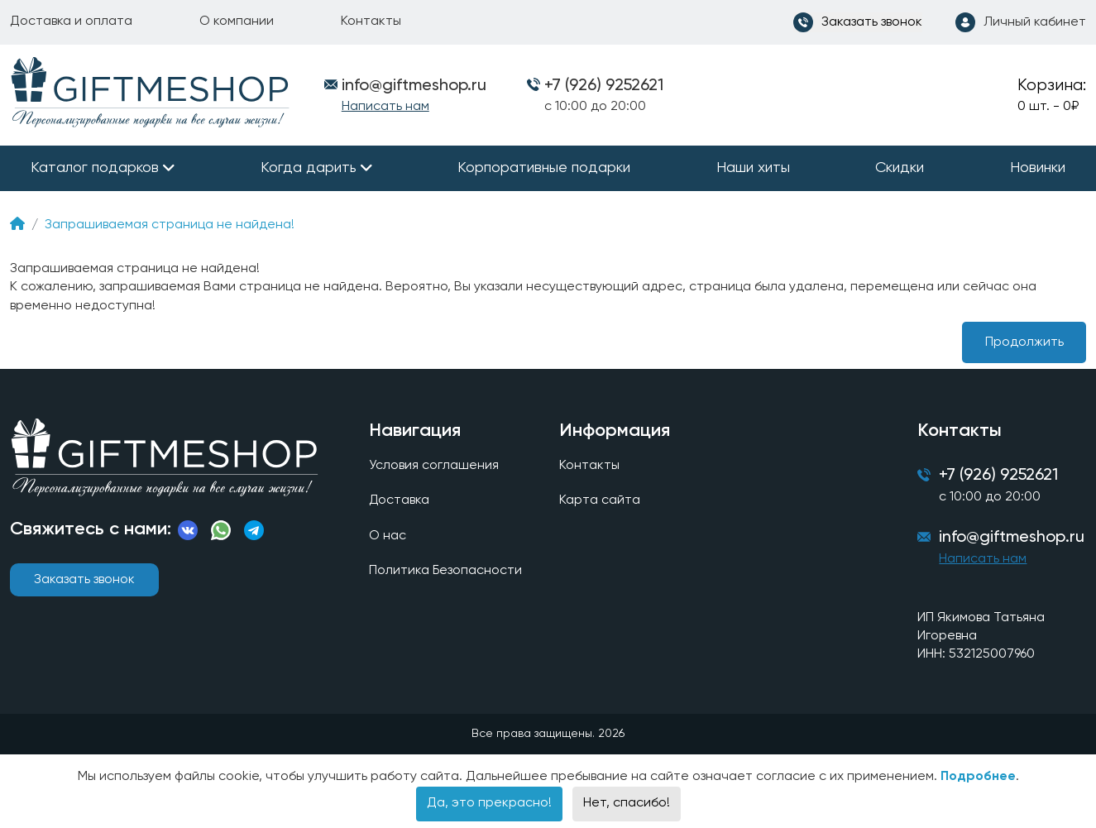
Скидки (899, 167)
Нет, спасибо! (626, 804)
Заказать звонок (84, 579)
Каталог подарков (95, 167)
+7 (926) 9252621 (603, 86)
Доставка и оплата (71, 21)
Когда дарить (309, 167)
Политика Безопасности (446, 570)
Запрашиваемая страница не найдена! (169, 225)
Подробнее (978, 777)
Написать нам (385, 106)
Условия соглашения (434, 465)
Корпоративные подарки (543, 167)
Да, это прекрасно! (489, 804)
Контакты (371, 21)
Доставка (399, 501)
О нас (387, 536)
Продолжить (1024, 342)
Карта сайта (599, 501)
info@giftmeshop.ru (1011, 539)
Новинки (1037, 167)
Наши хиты (753, 167)
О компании (236, 21)
